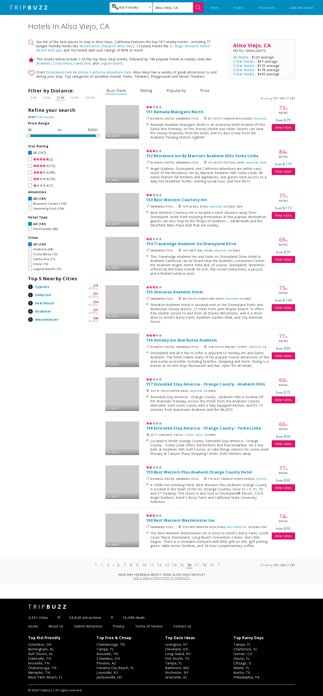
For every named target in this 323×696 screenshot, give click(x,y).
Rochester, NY (177, 672)
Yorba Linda (193, 435)
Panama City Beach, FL (115, 668)
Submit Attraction (88, 626)
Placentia (263, 479)
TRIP (29, 7)
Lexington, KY (176, 644)
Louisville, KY (107, 672)
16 (189, 565)
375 (95, 286)
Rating (146, 90)
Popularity (176, 90)
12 (159, 565)
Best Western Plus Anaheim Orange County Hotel (203, 472)
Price (205, 90)
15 (181, 565)
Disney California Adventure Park (104, 72)
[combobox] (131, 7)
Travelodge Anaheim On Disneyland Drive (195, 243)
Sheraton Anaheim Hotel (178, 292)
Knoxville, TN (39, 663)
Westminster (47, 319)
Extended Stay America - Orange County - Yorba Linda (207, 428)
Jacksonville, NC (109, 677)
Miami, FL (242, 668)
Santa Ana (82, 63)
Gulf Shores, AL (40, 654)
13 (166, 565)
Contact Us (182, 626)
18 (204, 565)
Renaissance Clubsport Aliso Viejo (106, 46)
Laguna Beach (111, 63)
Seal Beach (45, 303)
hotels (238, 7)
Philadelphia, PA (247, 677)
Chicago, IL (243, 663)
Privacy (119, 626)
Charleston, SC (245, 649)
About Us (55, 626)
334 (95, 302)
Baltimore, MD (177, 668)
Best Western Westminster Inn (184, 520)
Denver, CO (243, 654)
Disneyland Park (59, 72)
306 (95, 318)
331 (95, 310)
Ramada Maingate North (179, 111)
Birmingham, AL (41, 649)
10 (144, 565)
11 (151, 565)
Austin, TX (242, 672)
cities (214, 7)
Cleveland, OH (176, 649)
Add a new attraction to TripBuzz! (161, 578)
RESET (32, 117)
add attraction (302, 7)
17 (196, 565)
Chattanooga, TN (42, 668)
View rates (283, 127)
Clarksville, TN (39, 658)
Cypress (42, 286)
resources (267, 7)
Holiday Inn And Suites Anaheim (185, 340)
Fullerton (43, 295)
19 (211, 565)
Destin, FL (242, 658)
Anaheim (43, 63)
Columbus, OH (40, 644)
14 (174, 565)
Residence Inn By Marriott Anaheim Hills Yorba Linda (206, 155)
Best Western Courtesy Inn (180, 199)
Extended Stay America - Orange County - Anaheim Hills (209, 384)
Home (33, 626)
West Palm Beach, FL (45, 677)
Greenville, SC (176, 677)
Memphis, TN (39, 672)
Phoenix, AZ (106, 663)
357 (95, 294)
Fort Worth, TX (177, 658)
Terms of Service (149, 626)
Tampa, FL (105, 649)
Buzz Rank (116, 90)
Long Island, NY (178, 654)
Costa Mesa (62, 63)
